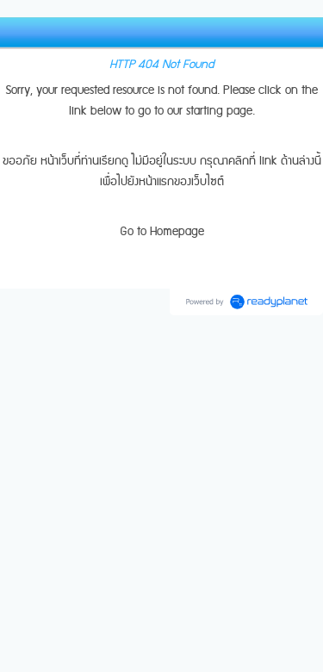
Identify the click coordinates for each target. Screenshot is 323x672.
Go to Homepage (162, 231)
